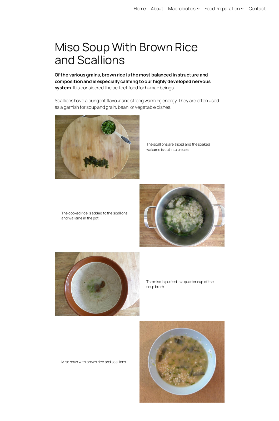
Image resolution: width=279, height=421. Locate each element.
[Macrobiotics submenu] (198, 8)
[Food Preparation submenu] (242, 8)
